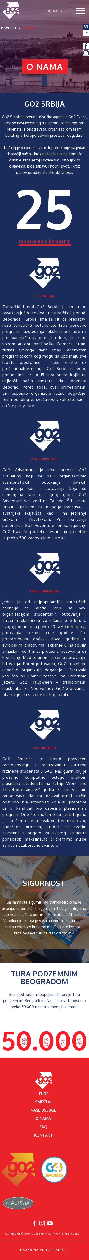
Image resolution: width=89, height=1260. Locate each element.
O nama (28, 28)
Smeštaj (43, 1101)
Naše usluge (43, 1110)
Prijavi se (55, 11)
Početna (9, 28)
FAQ (43, 1126)
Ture (43, 1093)
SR (86, 27)
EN (86, 33)
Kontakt (43, 1135)
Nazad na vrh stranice (43, 1250)
